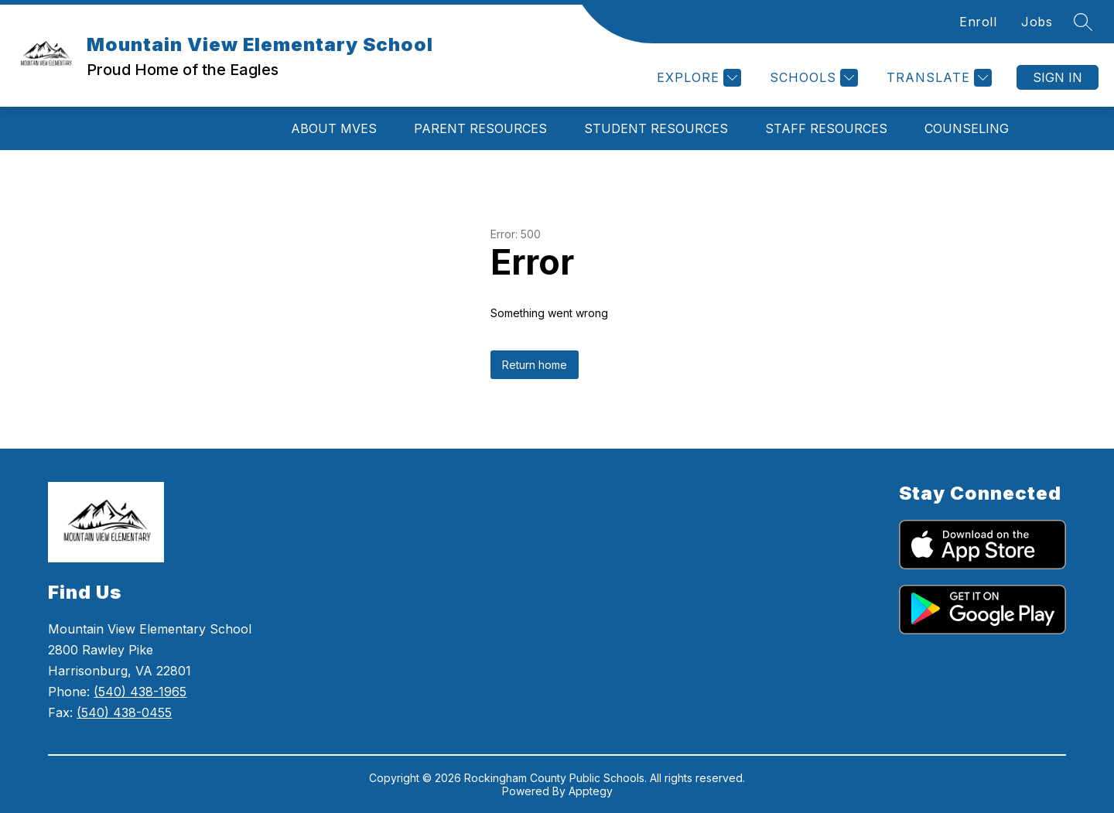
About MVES (334, 128)
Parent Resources (480, 128)
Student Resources (656, 128)
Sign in (1057, 77)
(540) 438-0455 (124, 712)
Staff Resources (826, 128)
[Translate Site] (937, 77)
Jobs (1036, 21)
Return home (534, 364)
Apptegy (591, 791)
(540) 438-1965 (140, 691)
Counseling (966, 128)
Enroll (977, 21)
